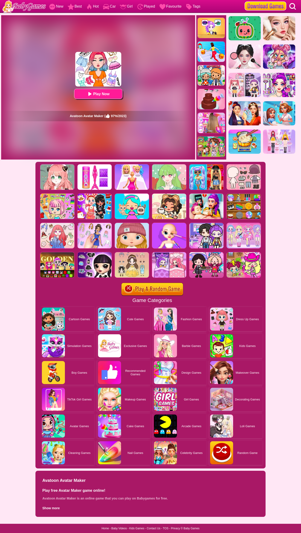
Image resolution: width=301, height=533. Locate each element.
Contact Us (153, 528)
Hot (92, 6)
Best (75, 6)
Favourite (170, 6)
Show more (51, 508)
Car (109, 6)
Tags (193, 6)
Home (105, 528)
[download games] (265, 1)
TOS (165, 528)
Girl (126, 6)
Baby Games (191, 528)
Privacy (175, 528)
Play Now (98, 94)
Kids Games (136, 528)
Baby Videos (119, 528)
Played (146, 6)
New (56, 6)
